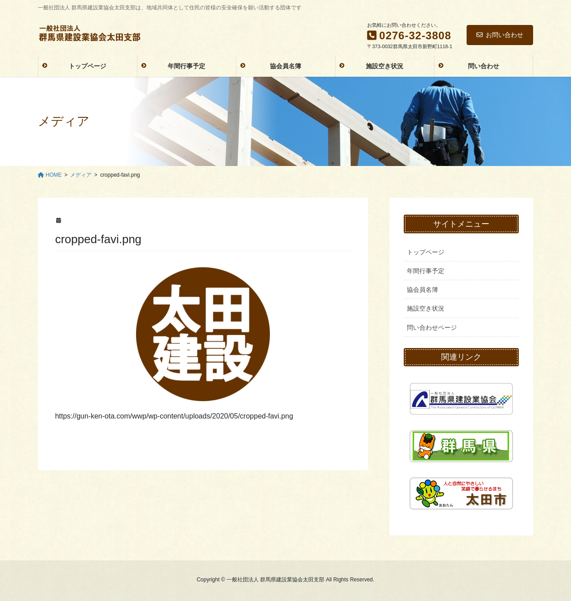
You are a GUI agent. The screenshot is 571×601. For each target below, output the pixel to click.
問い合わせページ (432, 327)
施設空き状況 (425, 308)
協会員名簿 (422, 289)
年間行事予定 (425, 270)
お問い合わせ (499, 34)
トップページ (425, 252)
